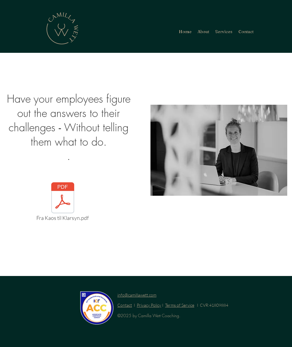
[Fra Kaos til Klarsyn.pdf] (62, 203)
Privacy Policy (149, 305)
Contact (124, 305)
